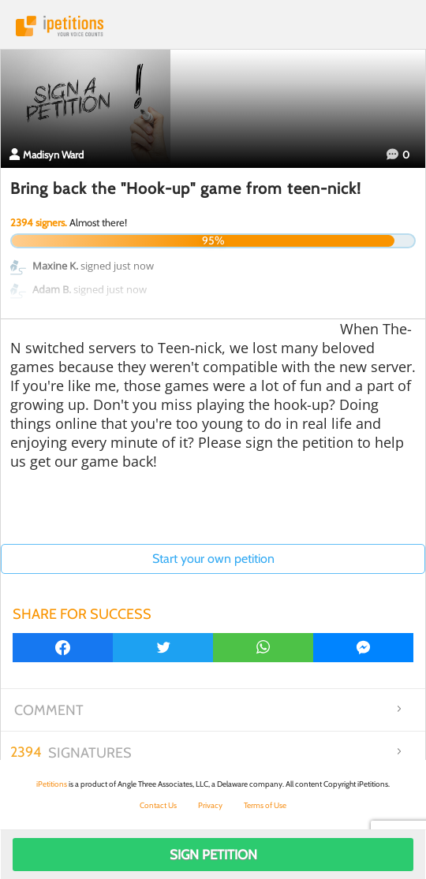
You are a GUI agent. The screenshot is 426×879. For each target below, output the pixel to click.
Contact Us (158, 805)
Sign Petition (213, 854)
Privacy (210, 805)
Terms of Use (265, 805)
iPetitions (213, 26)
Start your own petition (213, 558)
